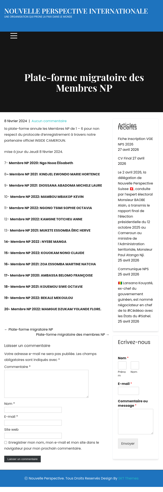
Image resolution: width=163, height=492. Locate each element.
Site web (11, 434)
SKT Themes (128, 483)
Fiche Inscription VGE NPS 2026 (135, 141)
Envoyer (128, 443)
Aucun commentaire (49, 121)
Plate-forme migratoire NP (28, 329)
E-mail (11, 421)
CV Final (125, 158)
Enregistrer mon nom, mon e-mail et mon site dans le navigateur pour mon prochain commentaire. (51, 450)
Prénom (122, 373)
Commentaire (17, 366)
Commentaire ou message (133, 403)
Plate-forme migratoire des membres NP (72, 334)
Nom (9, 408)
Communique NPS (133, 269)
